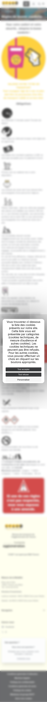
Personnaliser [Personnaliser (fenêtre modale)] (23, 380)
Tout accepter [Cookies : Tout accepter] (23, 369)
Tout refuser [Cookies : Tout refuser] (23, 374)
